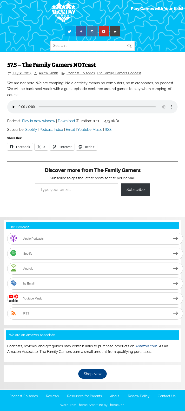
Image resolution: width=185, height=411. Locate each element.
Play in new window (38, 121)
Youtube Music (89, 129)
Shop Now (92, 374)
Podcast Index (51, 129)
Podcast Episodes (80, 73)
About (114, 396)
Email (70, 129)
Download (66, 121)
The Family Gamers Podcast (119, 73)
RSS (108, 129)
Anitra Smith (48, 73)
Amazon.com (146, 346)
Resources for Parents (84, 396)
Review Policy (139, 396)
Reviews (52, 396)
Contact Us (167, 396)
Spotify (31, 129)
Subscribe (135, 189)
